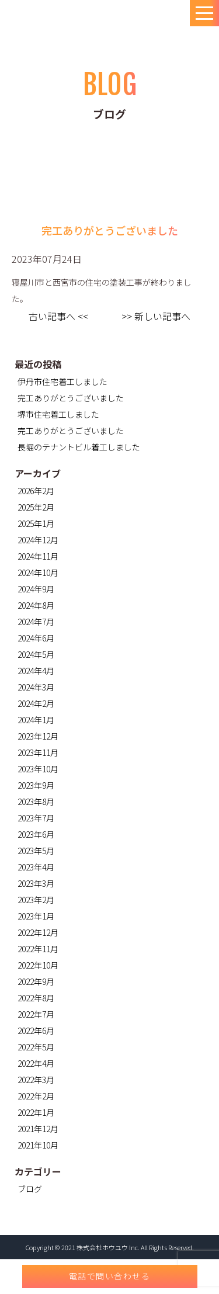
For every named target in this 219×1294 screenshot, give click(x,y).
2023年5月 (36, 850)
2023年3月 (36, 883)
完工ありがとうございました (71, 398)
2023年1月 (36, 916)
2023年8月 (36, 801)
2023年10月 (38, 769)
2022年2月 (36, 1096)
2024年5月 (36, 654)
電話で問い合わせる (110, 1276)
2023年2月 (36, 900)
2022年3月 (36, 1079)
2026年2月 (36, 491)
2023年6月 (36, 834)
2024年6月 (36, 638)
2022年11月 (38, 949)
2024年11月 (38, 556)
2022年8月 (36, 998)
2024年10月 (38, 572)
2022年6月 (36, 1030)
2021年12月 (38, 1129)
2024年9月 (36, 589)
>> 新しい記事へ (155, 316)
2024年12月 (38, 540)
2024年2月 (36, 703)
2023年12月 (38, 736)
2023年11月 (38, 752)
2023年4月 (36, 867)
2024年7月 (36, 621)
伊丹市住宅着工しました (62, 381)
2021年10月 (38, 1145)
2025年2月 (36, 507)
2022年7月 (36, 1014)
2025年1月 (36, 523)
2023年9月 (36, 785)
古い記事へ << (58, 316)
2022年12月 (38, 932)
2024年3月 (36, 687)
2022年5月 (36, 1047)
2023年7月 (36, 818)
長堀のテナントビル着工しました (79, 447)
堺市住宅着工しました (58, 414)
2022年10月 (38, 965)
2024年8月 (36, 605)
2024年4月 (36, 671)
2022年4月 (36, 1063)
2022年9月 (36, 981)
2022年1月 (36, 1112)
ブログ (30, 1189)
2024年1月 (36, 720)
